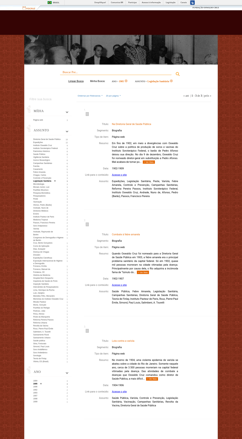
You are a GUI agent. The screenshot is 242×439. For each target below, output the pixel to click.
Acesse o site (119, 174)
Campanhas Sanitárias (42, 163)
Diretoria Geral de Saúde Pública (47, 139)
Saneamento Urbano (42, 338)
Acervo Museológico (41, 160)
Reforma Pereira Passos (43, 320)
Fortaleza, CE (39, 272)
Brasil (56, 2)
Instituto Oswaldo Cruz (42, 145)
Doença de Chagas (41, 252)
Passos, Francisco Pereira (44, 223)
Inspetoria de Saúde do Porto (45, 281)
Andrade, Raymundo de (43, 232)
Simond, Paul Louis (41, 346)
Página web (38, 120)
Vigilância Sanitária (41, 157)
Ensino (36, 214)
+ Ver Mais (149, 162)
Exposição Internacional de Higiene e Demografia (48, 262)
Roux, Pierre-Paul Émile (43, 329)
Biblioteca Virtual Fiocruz (104, 24)
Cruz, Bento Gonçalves (42, 243)
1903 (35, 393)
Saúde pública (39, 341)
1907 (35, 396)
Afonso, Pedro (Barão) (42, 205)
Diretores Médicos (40, 211)
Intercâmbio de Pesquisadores (45, 287)
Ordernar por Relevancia (90, 95)
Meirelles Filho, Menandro (44, 296)
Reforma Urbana (40, 323)
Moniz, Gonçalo (39, 305)
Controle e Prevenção (42, 178)
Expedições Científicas (42, 258)
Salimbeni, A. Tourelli (42, 332)
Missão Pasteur (39, 302)
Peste (35, 199)
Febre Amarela (39, 172)
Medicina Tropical (40, 220)
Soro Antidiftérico (40, 349)
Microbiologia (38, 184)
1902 (35, 390)
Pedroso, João (39, 311)
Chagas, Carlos (39, 175)
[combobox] (121, 74)
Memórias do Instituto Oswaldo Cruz (48, 299)
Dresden (36, 255)
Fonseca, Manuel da (41, 269)
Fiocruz (30, 7)
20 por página (113, 95)
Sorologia (37, 355)
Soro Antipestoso (40, 226)
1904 (35, 381)
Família (36, 166)
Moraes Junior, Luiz (41, 187)
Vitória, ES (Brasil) (41, 361)
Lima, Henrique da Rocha (43, 290)
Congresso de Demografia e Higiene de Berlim (48, 239)
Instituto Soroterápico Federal (45, 148)
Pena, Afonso (38, 314)
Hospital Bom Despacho (43, 278)
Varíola (36, 229)
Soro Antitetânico (40, 353)
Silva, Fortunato (39, 344)
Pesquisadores (39, 196)
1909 (35, 402)
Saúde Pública (39, 154)
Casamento (38, 169)
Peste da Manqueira (41, 317)
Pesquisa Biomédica (41, 193)
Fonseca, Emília (40, 266)
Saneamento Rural (41, 335)
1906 (35, 387)
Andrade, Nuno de (40, 208)
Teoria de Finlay (40, 358)
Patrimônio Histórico (41, 151)
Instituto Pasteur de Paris (43, 217)
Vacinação (37, 202)
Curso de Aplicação (41, 246)
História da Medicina (41, 275)
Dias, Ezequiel (39, 249)
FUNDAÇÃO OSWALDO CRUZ (206, 8)
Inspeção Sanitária (41, 284)
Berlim (36, 235)
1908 (35, 399)
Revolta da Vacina (40, 326)
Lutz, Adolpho (39, 293)
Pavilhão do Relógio (41, 308)
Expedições (38, 142)
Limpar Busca (76, 81)
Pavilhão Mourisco (41, 190)
